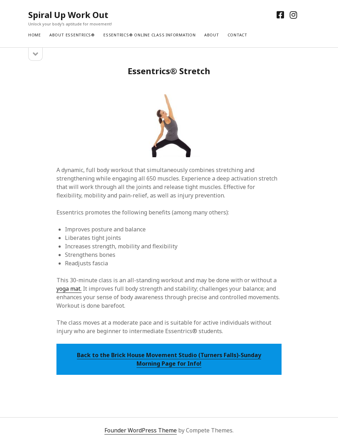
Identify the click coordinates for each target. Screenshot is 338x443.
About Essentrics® (72, 34)
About (211, 34)
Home (34, 34)
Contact (237, 34)
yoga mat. (69, 289)
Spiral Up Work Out (68, 14)
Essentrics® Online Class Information (149, 34)
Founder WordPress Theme (140, 430)
